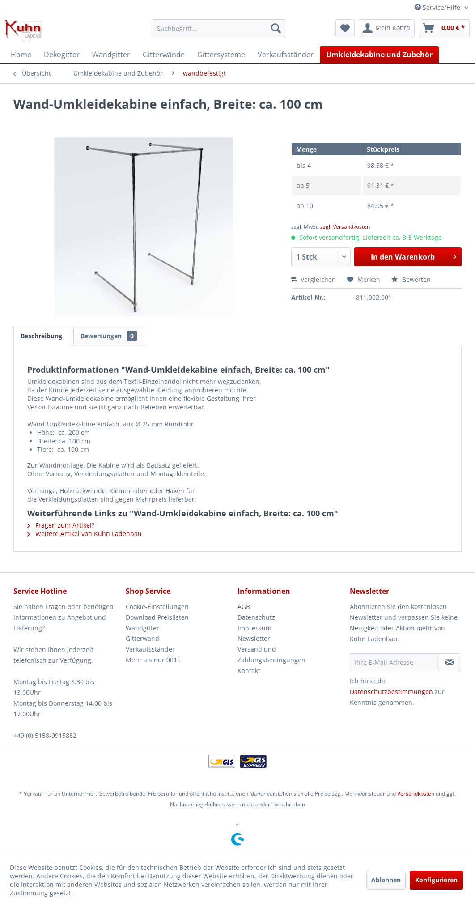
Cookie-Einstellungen (157, 606)
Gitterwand (142, 638)
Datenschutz (256, 617)
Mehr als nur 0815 (153, 660)
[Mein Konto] (387, 28)
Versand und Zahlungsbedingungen (271, 654)
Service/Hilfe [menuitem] (438, 7)
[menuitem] (219, 28)
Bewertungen (109, 336)
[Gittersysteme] (221, 54)
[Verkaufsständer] (285, 54)
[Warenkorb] (444, 28)
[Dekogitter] (62, 54)
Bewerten (411, 279)
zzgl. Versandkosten (345, 226)
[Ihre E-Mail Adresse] (394, 662)
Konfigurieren (436, 880)
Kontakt (249, 670)
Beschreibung (41, 336)
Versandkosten (415, 793)
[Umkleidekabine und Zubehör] (379, 54)
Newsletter (254, 638)
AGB (244, 606)
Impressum (254, 628)
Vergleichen (313, 279)
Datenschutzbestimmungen (391, 691)
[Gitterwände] (163, 54)
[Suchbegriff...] (219, 28)
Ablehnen (386, 880)
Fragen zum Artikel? (60, 525)
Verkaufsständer (150, 649)
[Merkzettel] (345, 28)
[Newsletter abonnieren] (450, 662)
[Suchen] (276, 28)
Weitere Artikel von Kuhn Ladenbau (84, 533)
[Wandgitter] (111, 54)
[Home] (21, 54)
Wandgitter (142, 628)
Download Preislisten (157, 617)
